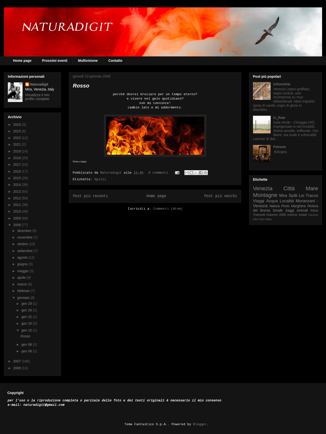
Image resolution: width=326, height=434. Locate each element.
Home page (22, 61)
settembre (25, 251)
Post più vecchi (220, 196)
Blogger (200, 424)
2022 (17, 138)
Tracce (312, 195)
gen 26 (27, 310)
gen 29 (27, 304)
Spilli (100, 179)
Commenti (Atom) (168, 209)
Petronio (279, 147)
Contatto (115, 61)
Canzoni (313, 214)
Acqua (272, 201)
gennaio (23, 298)
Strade (278, 210)
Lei (301, 195)
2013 (17, 191)
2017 (17, 164)
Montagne (265, 195)
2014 (17, 185)
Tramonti (259, 215)
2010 (17, 211)
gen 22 (27, 317)
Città (289, 188)
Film (255, 219)
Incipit (303, 215)
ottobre (23, 244)
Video (268, 219)
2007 (17, 361)
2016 (17, 171)
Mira (283, 195)
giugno (22, 264)
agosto (22, 257)
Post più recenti (90, 196)
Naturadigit (112, 173)
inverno (292, 215)
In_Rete (279, 118)
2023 (17, 131)
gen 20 (27, 323)
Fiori (261, 219)
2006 (17, 368)
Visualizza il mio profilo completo (37, 97)
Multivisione (88, 61)
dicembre (24, 231)
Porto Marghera (293, 206)
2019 (17, 151)
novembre (25, 237)
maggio (23, 271)
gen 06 (27, 351)
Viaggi (258, 201)
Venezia (263, 188)
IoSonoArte (281, 84)
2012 (17, 198)
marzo (22, 284)
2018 (17, 158)
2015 (17, 178)
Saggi (289, 210)
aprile (21, 278)
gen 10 (27, 330)
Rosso (81, 86)
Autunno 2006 (276, 215)
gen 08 (27, 344)
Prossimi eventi (54, 61)
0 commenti (158, 173)
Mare (312, 188)
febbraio (23, 291)
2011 (17, 205)
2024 (17, 125)
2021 (17, 144)
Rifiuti (314, 210)
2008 (17, 225)
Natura (274, 206)
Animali (302, 210)
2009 (17, 218)
